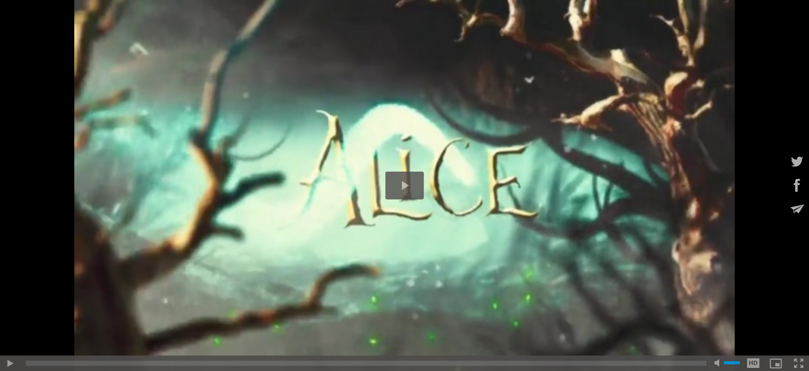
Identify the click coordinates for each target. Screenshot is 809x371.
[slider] (366, 363)
